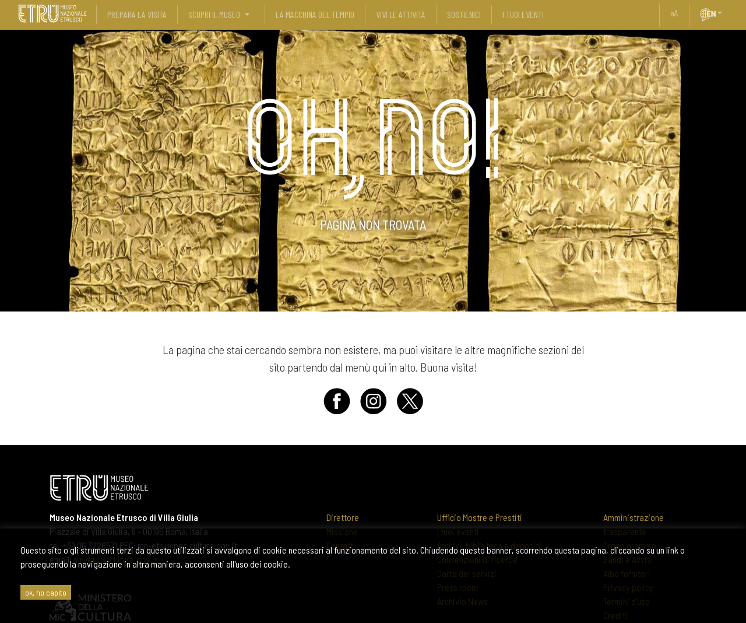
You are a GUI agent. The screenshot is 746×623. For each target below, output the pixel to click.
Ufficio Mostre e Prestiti (479, 517)
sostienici (464, 14)
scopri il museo (214, 14)
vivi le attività (400, 14)
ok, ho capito (45, 592)
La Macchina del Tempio (315, 14)
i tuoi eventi (523, 14)
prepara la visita (137, 14)
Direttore (342, 517)
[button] (724, 13)
